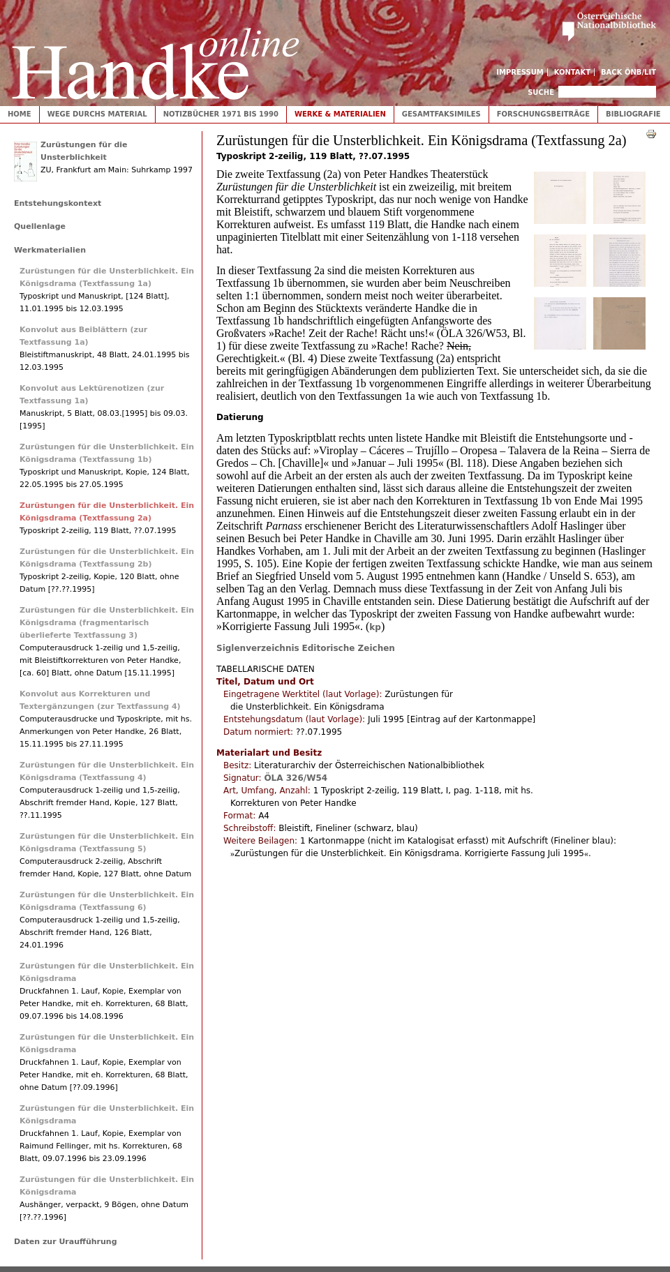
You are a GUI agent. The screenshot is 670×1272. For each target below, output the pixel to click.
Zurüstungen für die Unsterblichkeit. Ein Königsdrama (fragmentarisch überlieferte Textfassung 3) (107, 623)
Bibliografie (633, 114)
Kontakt (572, 72)
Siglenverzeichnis (257, 648)
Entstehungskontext (57, 203)
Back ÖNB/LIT (628, 72)
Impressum (520, 72)
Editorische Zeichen (348, 648)
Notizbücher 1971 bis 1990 (220, 114)
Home (19, 114)
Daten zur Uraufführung (65, 1241)
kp (375, 627)
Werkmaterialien (50, 250)
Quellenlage (40, 226)
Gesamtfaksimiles (441, 114)
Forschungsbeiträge (543, 114)
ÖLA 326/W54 (295, 778)
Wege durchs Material (97, 114)
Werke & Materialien (340, 114)
